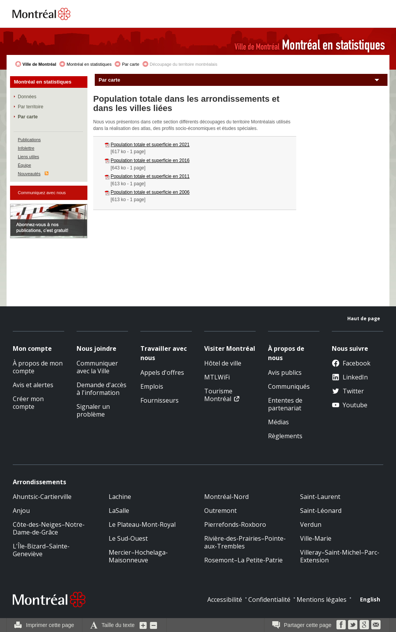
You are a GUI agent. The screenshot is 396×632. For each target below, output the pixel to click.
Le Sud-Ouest (128, 538)
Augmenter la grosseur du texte (143, 625)
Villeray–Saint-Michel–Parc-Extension (339, 556)
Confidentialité (269, 599)
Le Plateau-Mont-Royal (142, 524)
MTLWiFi (217, 377)
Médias (278, 422)
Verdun (310, 524)
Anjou (21, 510)
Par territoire (30, 106)
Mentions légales (321, 599)
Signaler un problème (93, 410)
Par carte (130, 64)
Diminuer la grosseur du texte (153, 625)
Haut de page (363, 318)
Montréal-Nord (226, 496)
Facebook (351, 363)
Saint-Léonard (320, 510)
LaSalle (119, 510)
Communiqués (289, 386)
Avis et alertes (33, 385)
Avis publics (285, 372)
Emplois (151, 386)
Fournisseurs (159, 400)
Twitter (348, 391)
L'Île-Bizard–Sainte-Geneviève (41, 550)
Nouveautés (29, 173)
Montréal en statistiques (89, 64)
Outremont (220, 510)
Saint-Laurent (320, 496)
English (370, 599)
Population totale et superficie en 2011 (150, 176)
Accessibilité (224, 599)
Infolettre (26, 148)
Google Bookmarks (364, 624)
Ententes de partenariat (285, 404)
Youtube (349, 405)
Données (27, 96)
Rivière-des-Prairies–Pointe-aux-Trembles (245, 542)
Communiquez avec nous (42, 192)
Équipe (24, 165)
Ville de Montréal (39, 64)
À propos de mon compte (38, 367)
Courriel (376, 624)
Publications (29, 139)
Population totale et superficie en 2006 (150, 192)
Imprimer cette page (50, 625)
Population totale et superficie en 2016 (150, 160)
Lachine (120, 496)
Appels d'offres (162, 372)
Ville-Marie (315, 538)
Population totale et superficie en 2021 (150, 144)
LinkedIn (350, 377)
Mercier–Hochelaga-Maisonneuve (138, 556)
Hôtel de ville (222, 363)
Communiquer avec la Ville (97, 367)
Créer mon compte (28, 403)
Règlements (285, 436)
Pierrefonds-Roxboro (235, 524)
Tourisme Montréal (218, 395)
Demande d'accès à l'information (101, 389)
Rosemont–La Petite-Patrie (243, 560)
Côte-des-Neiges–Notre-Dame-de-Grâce (49, 528)
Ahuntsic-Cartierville (42, 496)
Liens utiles (28, 156)
